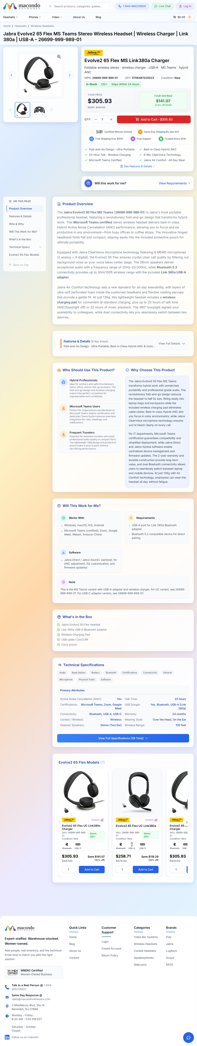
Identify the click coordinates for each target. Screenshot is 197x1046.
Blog (98, 17)
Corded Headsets (145, 950)
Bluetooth (111, 672)
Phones (35, 17)
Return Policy (110, 955)
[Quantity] (69, 869)
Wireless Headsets (42, 25)
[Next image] (69, 75)
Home (7, 25)
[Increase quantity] (111, 119)
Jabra (169, 943)
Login (105, 941)
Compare (97, 819)
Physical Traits (87, 679)
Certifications (129, 672)
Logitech (171, 950)
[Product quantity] (103, 119)
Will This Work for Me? (23, 231)
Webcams (140, 964)
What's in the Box (20, 239)
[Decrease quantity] (96, 119)
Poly (168, 937)
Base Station (78, 672)
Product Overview (20, 208)
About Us (79, 17)
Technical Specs (19, 247)
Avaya (170, 957)
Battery (96, 672)
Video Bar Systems (146, 937)
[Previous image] (11, 75)
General (167, 672)
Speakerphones (144, 957)
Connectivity (150, 672)
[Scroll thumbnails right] (51, 109)
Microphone (66, 679)
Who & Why (16, 224)
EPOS (169, 964)
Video (57, 17)
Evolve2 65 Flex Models (24, 254)
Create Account (111, 948)
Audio (62, 672)
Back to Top (18, 264)
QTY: (87, 119)
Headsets (10, 17)
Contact (74, 957)
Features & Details (20, 216)
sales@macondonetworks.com (31, 999)
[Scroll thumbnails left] (10, 109)
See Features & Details (137, 166)
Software (106, 679)
